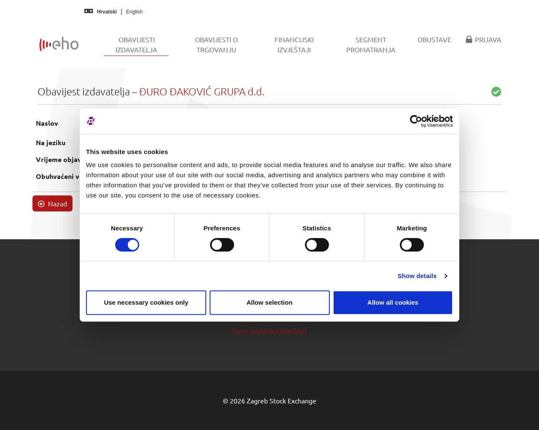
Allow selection (269, 302)
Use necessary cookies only (146, 302)
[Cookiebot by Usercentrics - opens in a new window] (416, 121)
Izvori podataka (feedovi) (269, 330)
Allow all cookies (392, 302)
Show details (417, 275)
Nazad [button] (52, 203)
